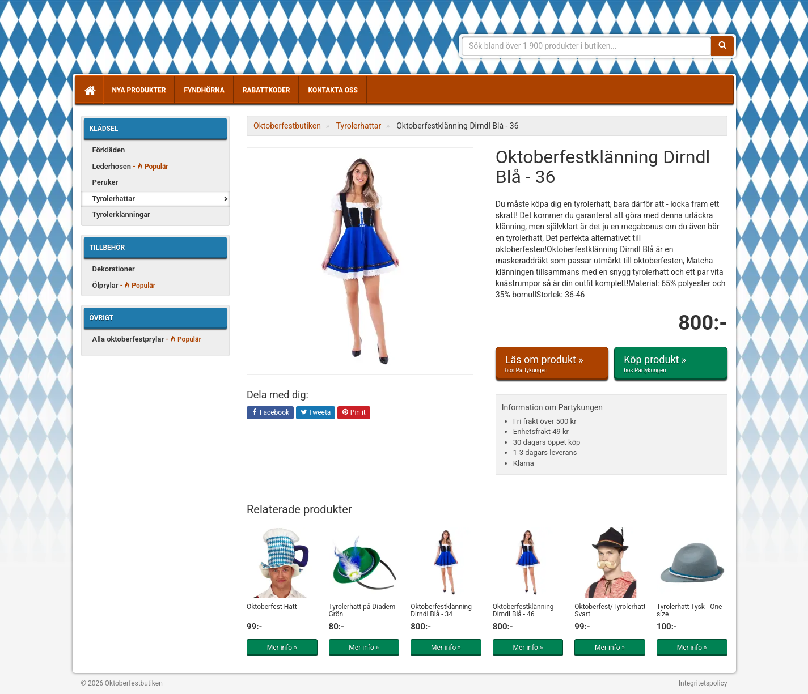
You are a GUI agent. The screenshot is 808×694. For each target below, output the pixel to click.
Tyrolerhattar (114, 198)
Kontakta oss (332, 90)
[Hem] (89, 90)
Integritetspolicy (703, 683)
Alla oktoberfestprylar (146, 339)
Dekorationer (113, 269)
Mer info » (282, 648)
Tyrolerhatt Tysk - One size (689, 610)
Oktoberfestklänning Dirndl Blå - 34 (441, 610)
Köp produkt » (670, 364)
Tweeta (316, 413)
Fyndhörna (204, 90)
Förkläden (108, 150)
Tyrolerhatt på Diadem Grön (362, 610)
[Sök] (722, 46)
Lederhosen (130, 166)
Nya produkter (139, 90)
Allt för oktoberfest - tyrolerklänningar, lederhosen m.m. (163, 39)
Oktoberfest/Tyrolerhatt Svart (609, 610)
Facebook (270, 413)
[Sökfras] (587, 46)
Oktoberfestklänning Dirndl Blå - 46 (523, 610)
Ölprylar (124, 285)
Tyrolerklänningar (121, 214)
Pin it (354, 413)
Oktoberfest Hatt (272, 607)
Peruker (105, 182)
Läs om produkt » (552, 364)
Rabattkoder (266, 90)
